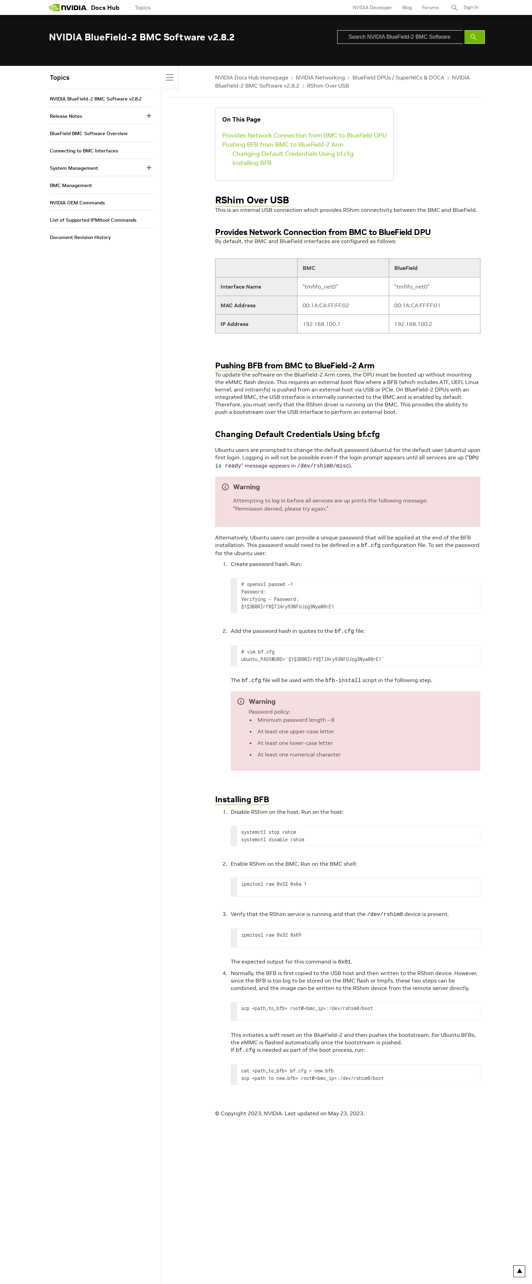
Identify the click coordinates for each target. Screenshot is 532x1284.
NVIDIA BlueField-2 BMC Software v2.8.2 (95, 99)
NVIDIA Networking (320, 77)
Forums (430, 7)
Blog (407, 7)
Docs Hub (105, 8)
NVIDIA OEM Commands (77, 203)
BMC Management (71, 185)
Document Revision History (80, 237)
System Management (74, 168)
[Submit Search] (474, 37)
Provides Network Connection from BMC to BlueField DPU (304, 135)
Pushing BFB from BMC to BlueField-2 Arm (282, 144)
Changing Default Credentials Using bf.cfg (293, 154)
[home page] (68, 7)
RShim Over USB (328, 85)
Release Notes (66, 116)
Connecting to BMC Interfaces (84, 151)
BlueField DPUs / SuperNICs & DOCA (398, 77)
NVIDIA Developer (372, 7)
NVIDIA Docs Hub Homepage (251, 77)
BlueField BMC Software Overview (89, 133)
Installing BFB (251, 163)
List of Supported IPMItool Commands (93, 220)
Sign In (470, 7)
